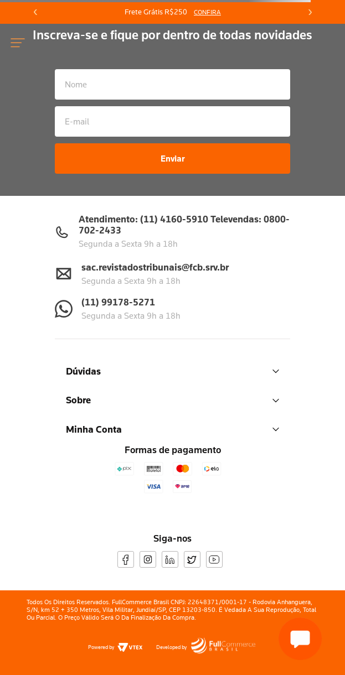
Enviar (173, 158)
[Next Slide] (309, 12)
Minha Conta (172, 429)
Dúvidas (172, 371)
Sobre (172, 399)
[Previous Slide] (35, 12)
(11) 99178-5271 (118, 301)
